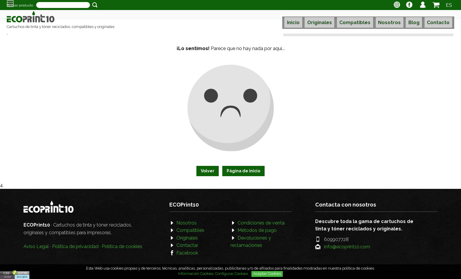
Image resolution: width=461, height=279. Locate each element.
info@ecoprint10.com (347, 247)
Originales (322, 19)
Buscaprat (22, 276)
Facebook (187, 253)
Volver (207, 171)
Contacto (435, 19)
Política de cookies (122, 246)
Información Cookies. (196, 273)
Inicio (298, 19)
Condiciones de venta (261, 223)
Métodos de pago (257, 230)
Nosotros (389, 19)
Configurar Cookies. (232, 273)
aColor (7, 276)
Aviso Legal (36, 246)
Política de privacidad (75, 246)
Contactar (187, 245)
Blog (412, 19)
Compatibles (356, 19)
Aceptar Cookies (267, 273)
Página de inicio (243, 171)
